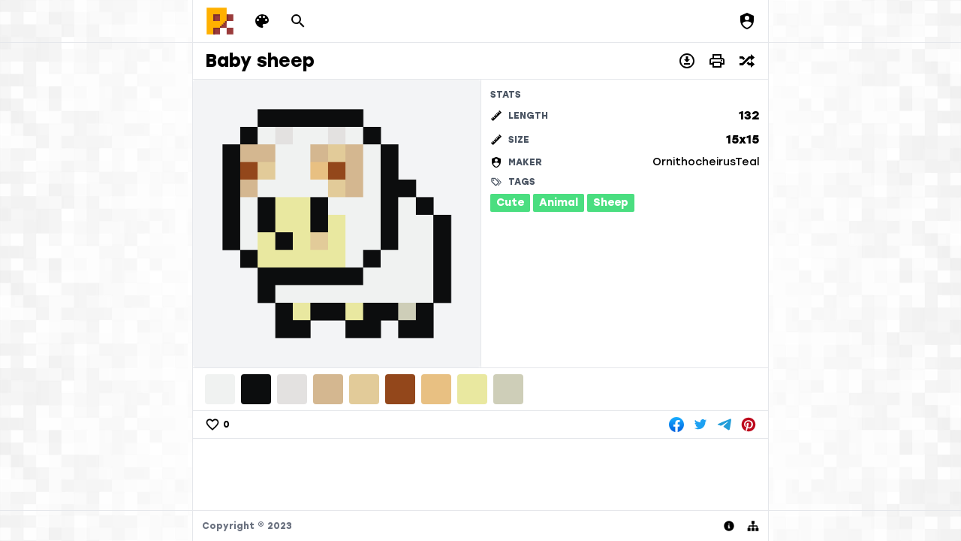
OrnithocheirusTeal (705, 162)
